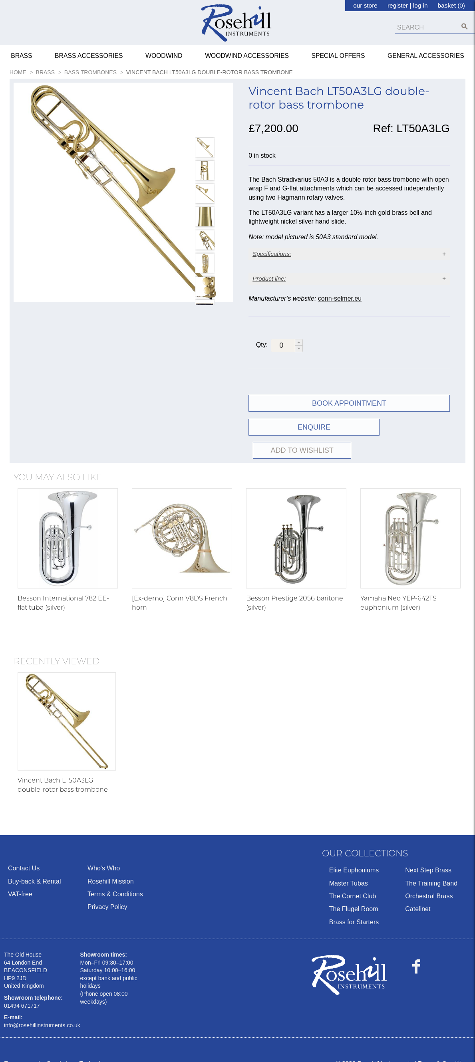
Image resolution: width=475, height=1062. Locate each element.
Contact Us (24, 855)
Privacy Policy (107, 894)
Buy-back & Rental (34, 868)
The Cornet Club (352, 883)
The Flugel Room (353, 896)
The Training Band (431, 870)
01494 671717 (22, 993)
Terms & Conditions (115, 881)
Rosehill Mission (110, 868)
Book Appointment (349, 414)
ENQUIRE (297, 438)
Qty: (262, 355)
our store (365, 5)
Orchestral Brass (429, 883)
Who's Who (103, 855)
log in (420, 5)
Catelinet (417, 896)
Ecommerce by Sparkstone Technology (57, 1050)
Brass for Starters (354, 909)
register (398, 5)
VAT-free (20, 881)
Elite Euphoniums (354, 857)
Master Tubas (348, 870)
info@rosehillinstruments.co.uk (42, 1012)
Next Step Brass (428, 857)
